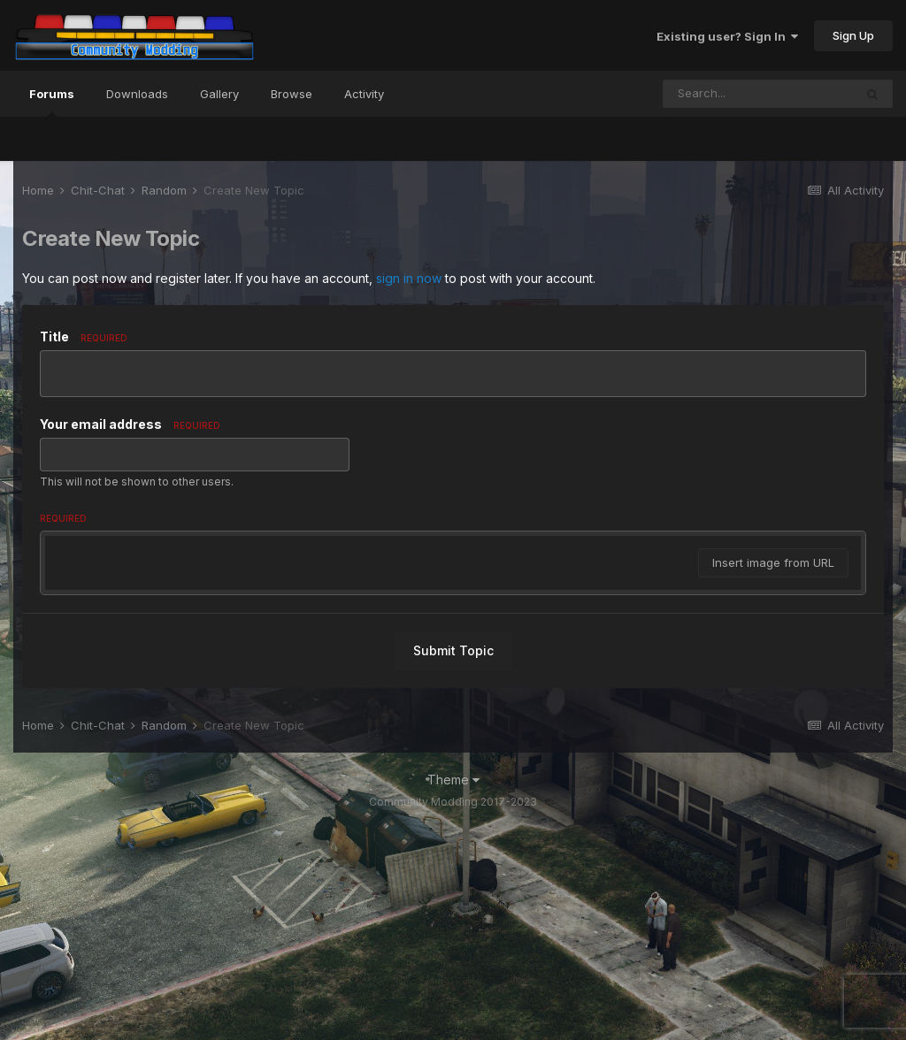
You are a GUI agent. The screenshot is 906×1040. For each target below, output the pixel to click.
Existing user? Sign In (727, 36)
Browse (291, 94)
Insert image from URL (773, 775)
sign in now (408, 278)
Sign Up (853, 35)
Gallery (219, 94)
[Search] (758, 93)
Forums (51, 102)
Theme (453, 991)
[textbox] (453, 659)
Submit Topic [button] (453, 862)
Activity (364, 94)
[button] (61, 553)
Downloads (137, 94)
